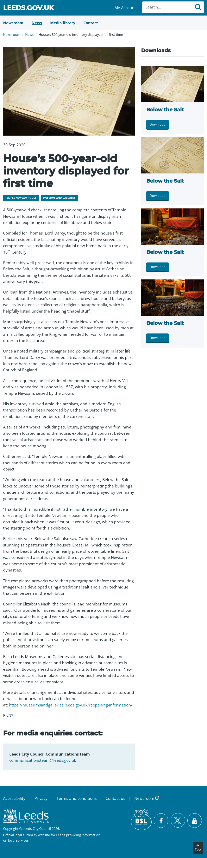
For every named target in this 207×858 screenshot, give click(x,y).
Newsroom (11, 34)
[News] (37, 23)
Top (198, 849)
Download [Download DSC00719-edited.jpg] (157, 338)
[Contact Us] (90, 23)
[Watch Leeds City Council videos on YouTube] (194, 820)
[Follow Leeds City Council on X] (177, 820)
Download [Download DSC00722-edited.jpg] (157, 267)
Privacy (41, 798)
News (29, 34)
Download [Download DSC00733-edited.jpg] (157, 124)
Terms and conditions (77, 798)
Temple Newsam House (20, 198)
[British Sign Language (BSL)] (141, 819)
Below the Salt (165, 110)
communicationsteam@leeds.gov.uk (42, 760)
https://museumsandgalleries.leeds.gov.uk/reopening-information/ (70, 705)
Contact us (115, 798)
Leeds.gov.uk (28, 8)
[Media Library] (62, 23)
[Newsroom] (13, 23)
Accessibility (14, 798)
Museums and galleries (59, 198)
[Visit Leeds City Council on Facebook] (161, 820)
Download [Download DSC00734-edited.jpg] (157, 195)
